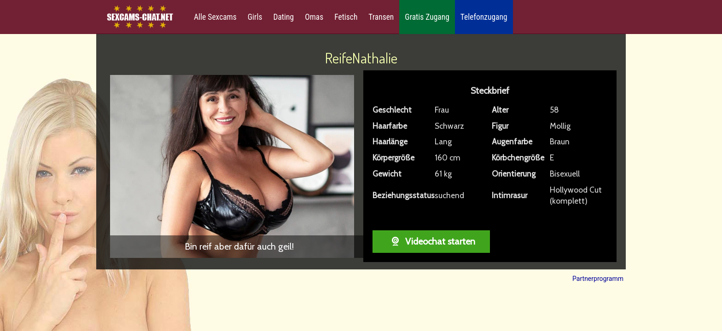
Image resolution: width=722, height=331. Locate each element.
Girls (255, 17)
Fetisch (345, 17)
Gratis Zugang (427, 17)
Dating (283, 17)
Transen (381, 17)
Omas (314, 17)
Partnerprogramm (597, 278)
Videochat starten (431, 241)
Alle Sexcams (215, 17)
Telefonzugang (483, 17)
